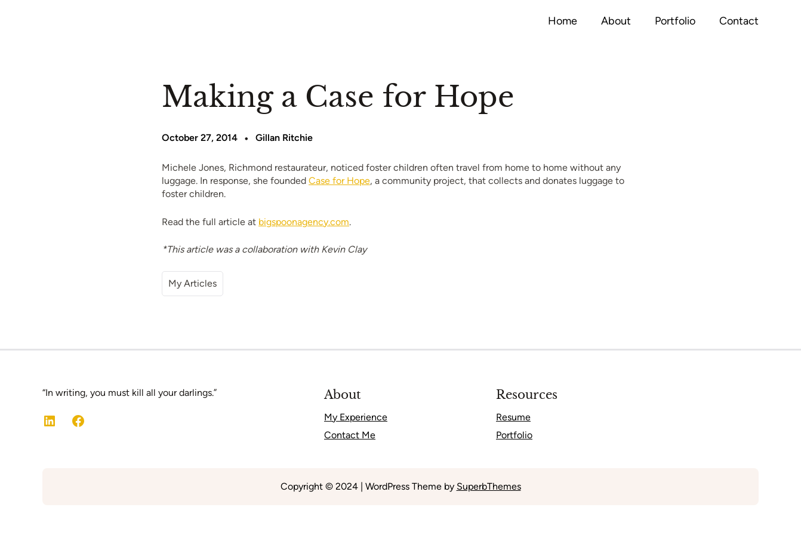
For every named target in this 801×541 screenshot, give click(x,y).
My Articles (192, 283)
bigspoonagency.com (303, 222)
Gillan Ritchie (284, 137)
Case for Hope (339, 180)
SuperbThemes (489, 486)
